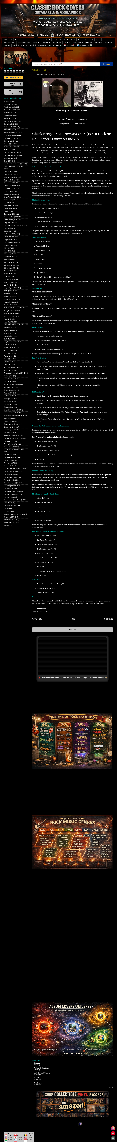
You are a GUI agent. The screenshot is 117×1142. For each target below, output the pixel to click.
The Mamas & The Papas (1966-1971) (15, 469)
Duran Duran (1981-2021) (11, 200)
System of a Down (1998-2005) (13, 436)
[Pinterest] (113, 1133)
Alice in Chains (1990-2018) (12, 110)
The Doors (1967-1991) (10, 463)
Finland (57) (88, 42)
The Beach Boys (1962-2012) (12, 444)
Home (5, 39)
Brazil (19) (24, 45)
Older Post (108, 619)
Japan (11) (33, 45)
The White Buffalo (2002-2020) (13, 491)
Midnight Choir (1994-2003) (12, 311)
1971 (37, 611)
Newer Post (37, 619)
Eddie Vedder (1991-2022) (11, 205)
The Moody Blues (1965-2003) (13, 471)
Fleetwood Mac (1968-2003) (12, 217)
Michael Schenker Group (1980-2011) (15, 308)
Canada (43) (36, 42)
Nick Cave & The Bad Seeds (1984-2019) (16, 325)
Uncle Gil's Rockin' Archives (42, 1073)
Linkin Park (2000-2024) (11, 282)
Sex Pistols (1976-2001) (11, 401)
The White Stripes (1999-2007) (13, 494)
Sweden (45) (98, 42)
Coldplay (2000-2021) (10, 158)
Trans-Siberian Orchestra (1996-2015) (15, 500)
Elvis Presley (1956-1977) (11, 208)
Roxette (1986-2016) (10, 393)
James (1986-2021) (9, 259)
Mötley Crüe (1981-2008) (11, 316)
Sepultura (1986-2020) (10, 407)
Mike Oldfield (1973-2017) (11, 313)
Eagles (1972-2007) (9, 203)
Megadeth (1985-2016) (11, 302)
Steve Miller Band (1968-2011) (13, 424)
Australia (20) (57, 42)
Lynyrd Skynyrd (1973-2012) (12, 288)
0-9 (11, 39)
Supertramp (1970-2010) (11, 430)
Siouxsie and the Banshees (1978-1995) (15, 416)
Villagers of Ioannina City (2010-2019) (15, 514)
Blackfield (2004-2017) (10, 130)
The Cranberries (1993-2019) (12, 457)
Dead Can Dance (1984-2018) (12, 177)
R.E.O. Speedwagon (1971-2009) (13, 367)
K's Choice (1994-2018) (10, 271)
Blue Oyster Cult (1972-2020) (13, 135)
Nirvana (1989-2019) (10, 333)
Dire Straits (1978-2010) (11, 188)
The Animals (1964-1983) (11, 441)
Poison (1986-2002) (10, 359)
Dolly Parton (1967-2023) (11, 194)
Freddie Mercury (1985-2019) (12, 220)
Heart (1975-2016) (9, 251)
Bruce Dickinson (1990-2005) (12, 152)
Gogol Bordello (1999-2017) (12, 228)
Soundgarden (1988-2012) (11, 421)
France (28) (7, 45)
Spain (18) (16, 45)
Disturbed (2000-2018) (11, 191)
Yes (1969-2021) (8, 526)
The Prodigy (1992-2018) (11, 480)
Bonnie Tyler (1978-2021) (11, 147)
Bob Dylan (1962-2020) (11, 138)
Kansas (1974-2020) (10, 274)
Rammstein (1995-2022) (11, 379)
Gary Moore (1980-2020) (11, 223)
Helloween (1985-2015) (10, 254)
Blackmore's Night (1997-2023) (13, 133)
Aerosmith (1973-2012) (10, 104)
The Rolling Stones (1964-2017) (13, 483)
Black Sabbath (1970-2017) (12, 127)
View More (72, 630)
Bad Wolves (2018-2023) (11, 124)
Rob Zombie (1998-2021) (11, 387)
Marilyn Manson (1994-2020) (12, 299)
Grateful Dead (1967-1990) (12, 234)
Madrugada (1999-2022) (11, 291)
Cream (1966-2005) (9, 161)
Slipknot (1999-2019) (10, 418)
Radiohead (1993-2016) (10, 370)
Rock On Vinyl (38, 1083)
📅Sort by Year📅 (69, 45)
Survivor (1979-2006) (10, 433)
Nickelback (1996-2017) (10, 328)
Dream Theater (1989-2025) (12, 197)
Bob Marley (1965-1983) (11, 141)
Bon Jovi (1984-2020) (10, 144)
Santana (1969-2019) (10, 396)
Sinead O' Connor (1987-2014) (12, 413)
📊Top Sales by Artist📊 (84, 45)
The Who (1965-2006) (10, 497)
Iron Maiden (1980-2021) (11, 257)
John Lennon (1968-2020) (11, 265)
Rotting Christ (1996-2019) (12, 390)
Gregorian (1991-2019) (10, 240)
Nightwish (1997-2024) (10, 330)
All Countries (42, 45)
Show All (111, 1087)
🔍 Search (106, 64)
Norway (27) (108, 42)
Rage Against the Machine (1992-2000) (16, 373)
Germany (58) (47, 42)
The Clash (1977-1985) (10, 455)
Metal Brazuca (38, 1078)
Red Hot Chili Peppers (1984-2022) (14, 384)
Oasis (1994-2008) (9, 339)
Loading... (72, 949)
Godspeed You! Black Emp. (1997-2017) (15, 225)
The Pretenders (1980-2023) (12, 477)
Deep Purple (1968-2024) (11, 180)
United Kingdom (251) (24, 42)
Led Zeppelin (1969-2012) (11, 279)
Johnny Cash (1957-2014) (11, 268)
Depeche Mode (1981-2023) (12, 186)
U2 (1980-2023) (8, 508)
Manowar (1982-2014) (10, 296)
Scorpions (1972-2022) (10, 404)
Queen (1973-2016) (9, 362)
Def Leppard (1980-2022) (11, 183)
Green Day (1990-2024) (11, 237)
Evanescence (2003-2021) (11, 214)
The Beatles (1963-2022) (11, 447)
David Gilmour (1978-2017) (12, 174)
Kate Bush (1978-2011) (10, 276)
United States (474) (9, 42)
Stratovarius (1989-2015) (11, 427)
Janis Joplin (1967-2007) (11, 262)
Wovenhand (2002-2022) (11, 523)
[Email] (113, 1138)
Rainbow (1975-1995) (10, 376)
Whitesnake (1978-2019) (11, 517)
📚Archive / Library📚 (55, 45)
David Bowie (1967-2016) (11, 171)
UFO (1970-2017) (9, 511)
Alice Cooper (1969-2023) (11, 107)
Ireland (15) (67, 42)
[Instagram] (113, 1128)
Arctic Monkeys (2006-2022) (12, 121)
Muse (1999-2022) (9, 319)
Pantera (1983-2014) (10, 345)
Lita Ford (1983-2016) (10, 285)
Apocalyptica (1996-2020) (11, 115)
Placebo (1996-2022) (10, 356)
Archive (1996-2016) (10, 118)
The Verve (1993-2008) (10, 489)
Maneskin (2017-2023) (10, 294)
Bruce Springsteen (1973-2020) (13, 155)
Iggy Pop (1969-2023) (10, 245)
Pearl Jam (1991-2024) (10, 350)
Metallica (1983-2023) (10, 305)
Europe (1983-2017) (9, 211)
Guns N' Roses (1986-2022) (12, 242)
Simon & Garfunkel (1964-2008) (13, 410)
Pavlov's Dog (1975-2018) (11, 347)
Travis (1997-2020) (9, 503)
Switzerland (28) (78, 42)
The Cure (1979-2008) (10, 460)
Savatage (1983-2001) (10, 399)
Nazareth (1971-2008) (10, 322)
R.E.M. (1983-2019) (9, 365)
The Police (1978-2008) (11, 474)
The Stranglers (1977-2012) (12, 486)
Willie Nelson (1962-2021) (11, 520)
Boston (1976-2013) (9, 150)
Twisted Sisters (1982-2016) (12, 506)
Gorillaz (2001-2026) (10, 231)
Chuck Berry (43, 611)
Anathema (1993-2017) (10, 113)
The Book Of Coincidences (41, 1068)
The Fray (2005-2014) (10, 466)
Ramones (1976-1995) (10, 382)
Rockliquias (37, 1063)
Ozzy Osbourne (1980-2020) (12, 342)
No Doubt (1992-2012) (10, 336)
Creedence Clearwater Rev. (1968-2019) (15, 164)
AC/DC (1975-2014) (9, 101)
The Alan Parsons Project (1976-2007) (15, 438)
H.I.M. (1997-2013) (9, 248)
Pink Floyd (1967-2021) (10, 353)
